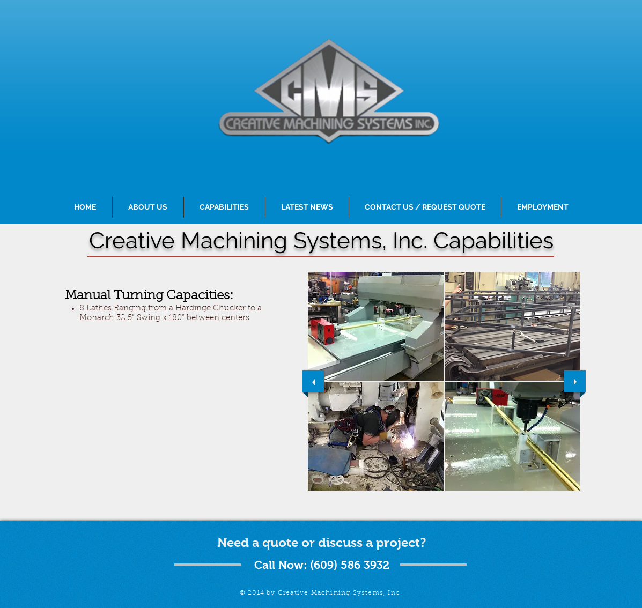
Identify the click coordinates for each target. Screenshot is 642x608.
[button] (376, 326)
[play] (563, 498)
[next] (575, 381)
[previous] (313, 381)
